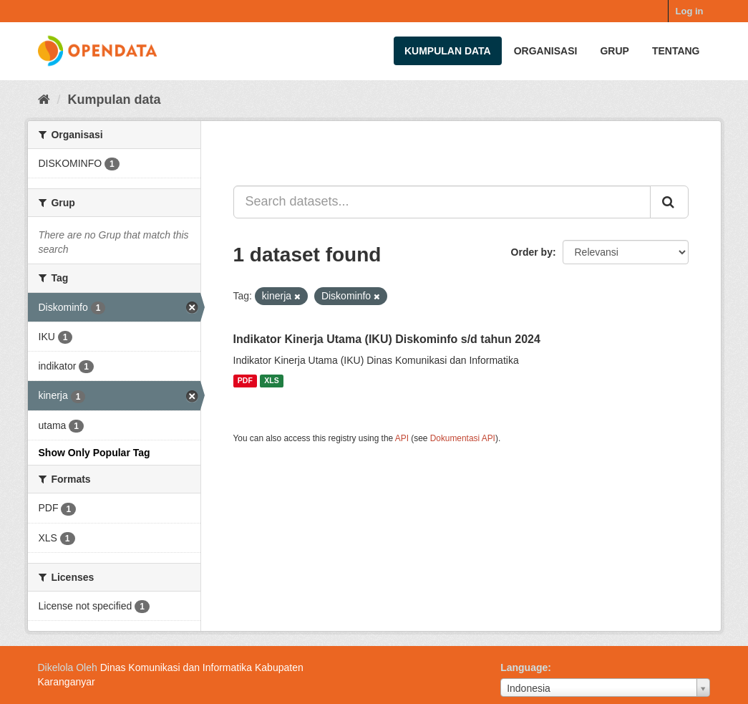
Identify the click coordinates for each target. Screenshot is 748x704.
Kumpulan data (447, 51)
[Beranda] (44, 99)
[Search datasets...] (442, 201)
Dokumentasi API (462, 438)
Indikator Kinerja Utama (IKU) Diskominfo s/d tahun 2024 (386, 339)
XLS (271, 381)
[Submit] (669, 201)
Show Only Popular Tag (94, 452)
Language (524, 667)
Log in (690, 11)
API (402, 438)
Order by (532, 252)
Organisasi (546, 51)
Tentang (676, 51)
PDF (245, 381)
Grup (614, 51)
